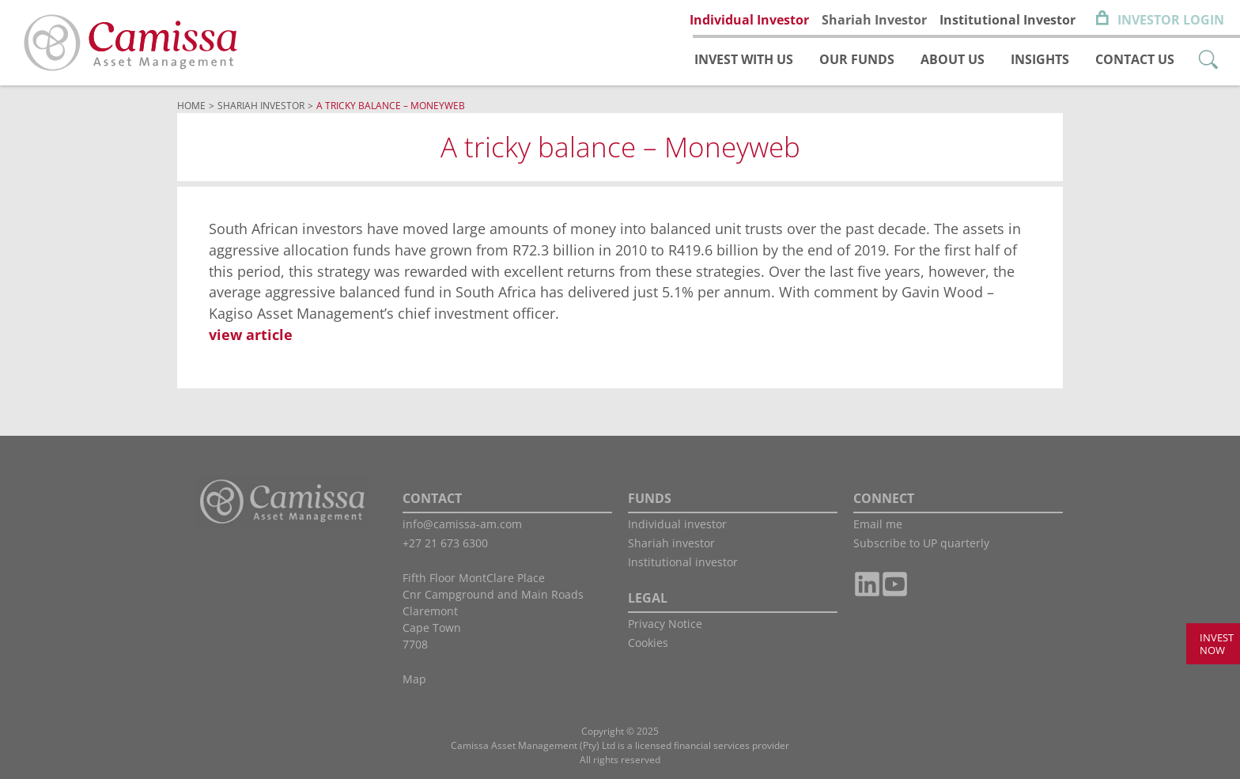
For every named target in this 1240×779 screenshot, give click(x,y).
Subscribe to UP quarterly (921, 542)
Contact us (1134, 59)
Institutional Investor (1007, 19)
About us (953, 59)
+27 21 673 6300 (445, 542)
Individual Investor (749, 19)
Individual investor (677, 523)
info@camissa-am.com (462, 523)
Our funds (856, 59)
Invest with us (743, 59)
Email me (877, 523)
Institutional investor (683, 561)
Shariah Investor (874, 19)
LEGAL (647, 598)
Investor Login (1170, 19)
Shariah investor (671, 542)
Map (414, 678)
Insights (1040, 59)
